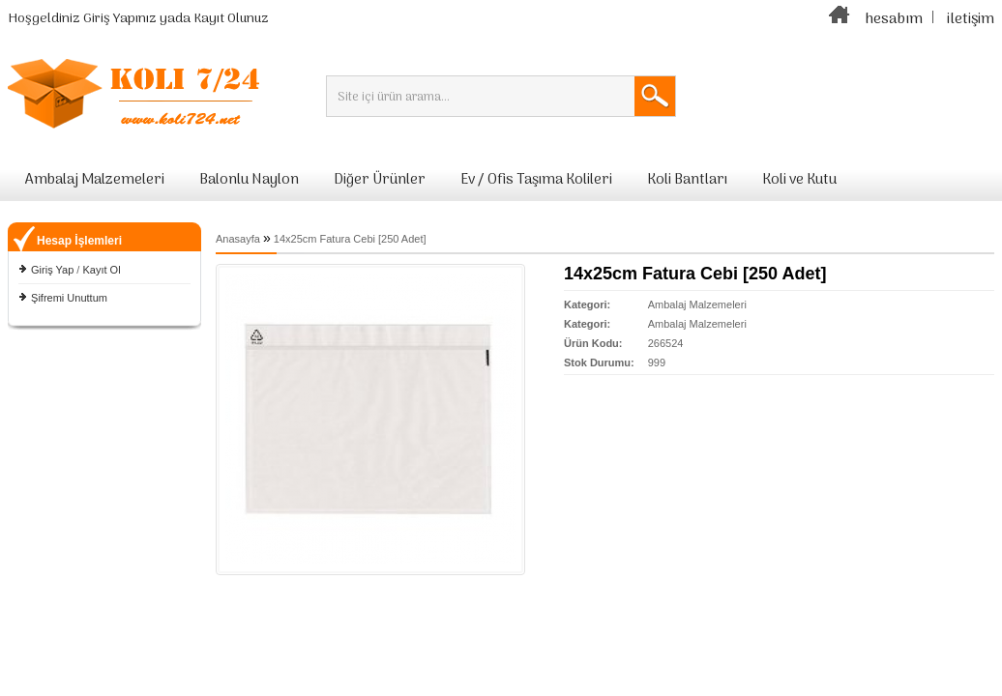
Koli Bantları (687, 179)
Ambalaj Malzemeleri (94, 179)
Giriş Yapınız (120, 19)
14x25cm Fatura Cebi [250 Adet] (350, 239)
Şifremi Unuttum (69, 298)
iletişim (970, 19)
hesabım (894, 19)
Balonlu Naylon (249, 179)
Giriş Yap (52, 270)
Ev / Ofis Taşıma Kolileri (536, 179)
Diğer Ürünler (380, 179)
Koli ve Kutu (799, 179)
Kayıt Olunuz (231, 19)
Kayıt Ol (101, 270)
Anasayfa (238, 239)
